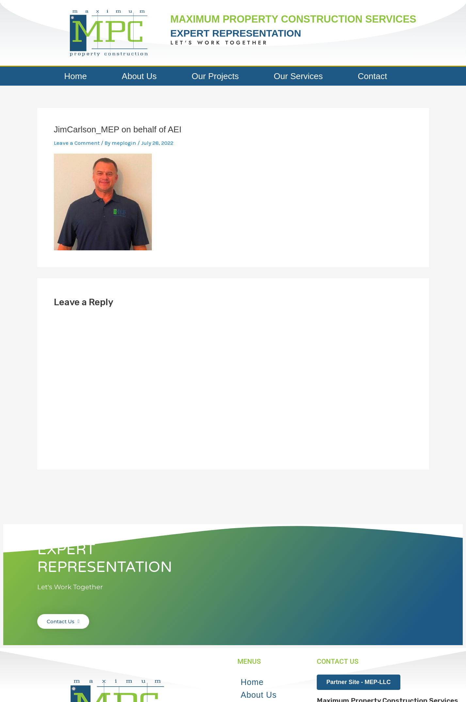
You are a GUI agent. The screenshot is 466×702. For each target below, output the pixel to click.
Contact (372, 76)
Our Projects (215, 76)
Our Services (298, 76)
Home (75, 76)
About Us (139, 76)
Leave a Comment (77, 143)
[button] (108, 32)
